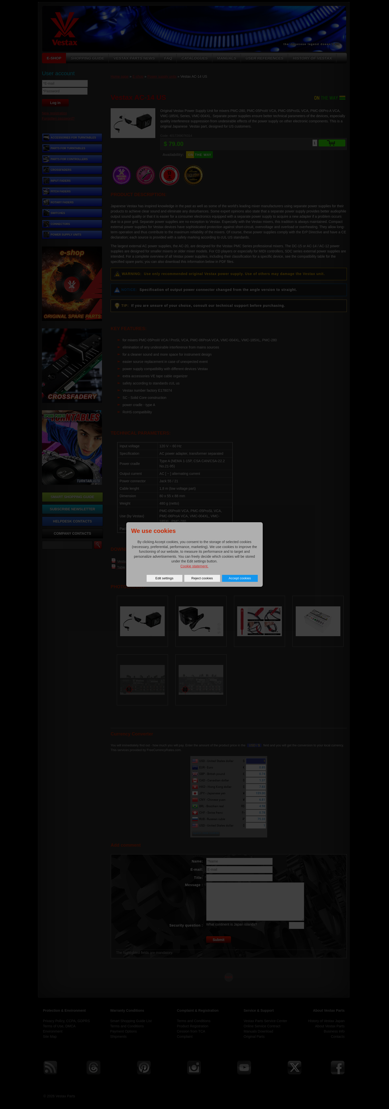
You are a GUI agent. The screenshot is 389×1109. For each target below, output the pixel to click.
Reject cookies (202, 578)
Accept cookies (240, 578)
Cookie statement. (194, 566)
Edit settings (164, 578)
